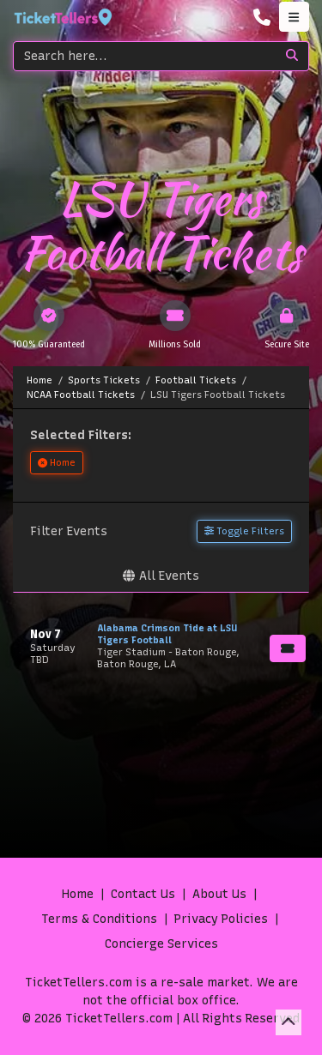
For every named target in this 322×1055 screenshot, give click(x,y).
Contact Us (143, 894)
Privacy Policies (221, 919)
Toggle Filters (244, 531)
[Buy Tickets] (288, 648)
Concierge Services (161, 944)
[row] (161, 646)
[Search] (144, 56)
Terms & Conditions (99, 919)
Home (78, 894)
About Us (219, 894)
